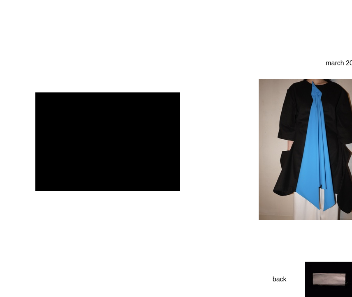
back (280, 279)
